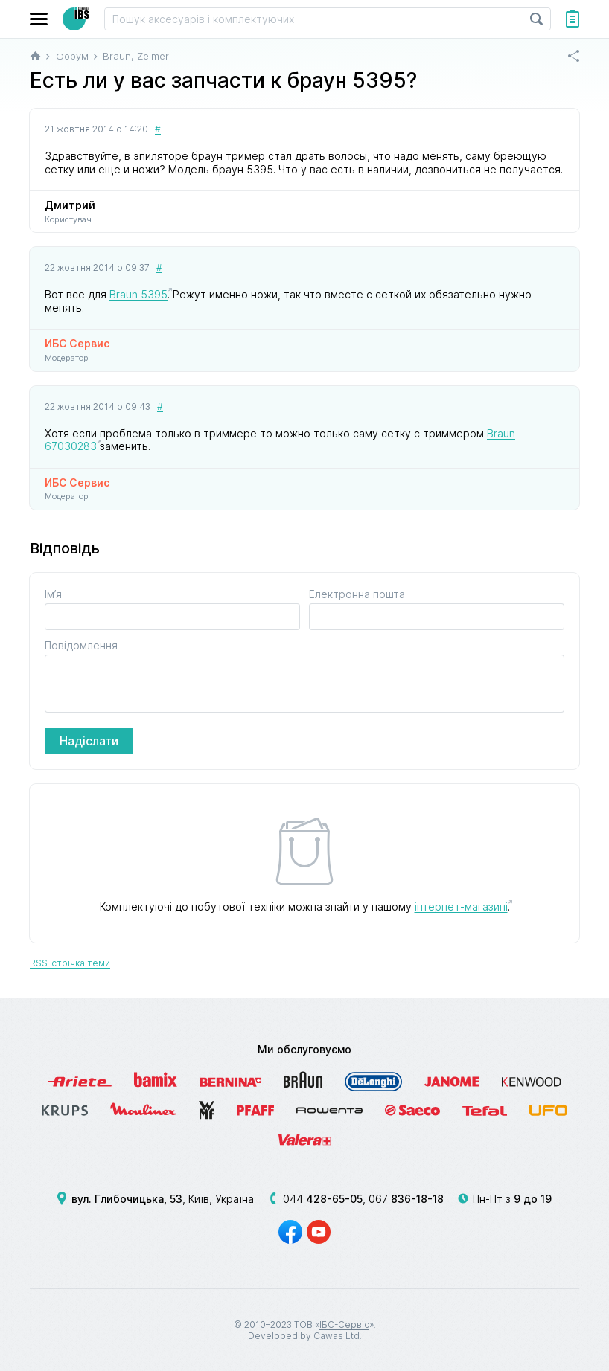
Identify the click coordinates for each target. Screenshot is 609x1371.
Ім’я (53, 594)
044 (323, 1198)
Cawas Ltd (336, 1335)
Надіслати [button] (89, 740)
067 (406, 1198)
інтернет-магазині (461, 906)
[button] (39, 19)
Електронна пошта (357, 594)
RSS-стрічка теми (70, 963)
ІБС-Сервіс (344, 1324)
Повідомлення (81, 645)
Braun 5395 (138, 294)
